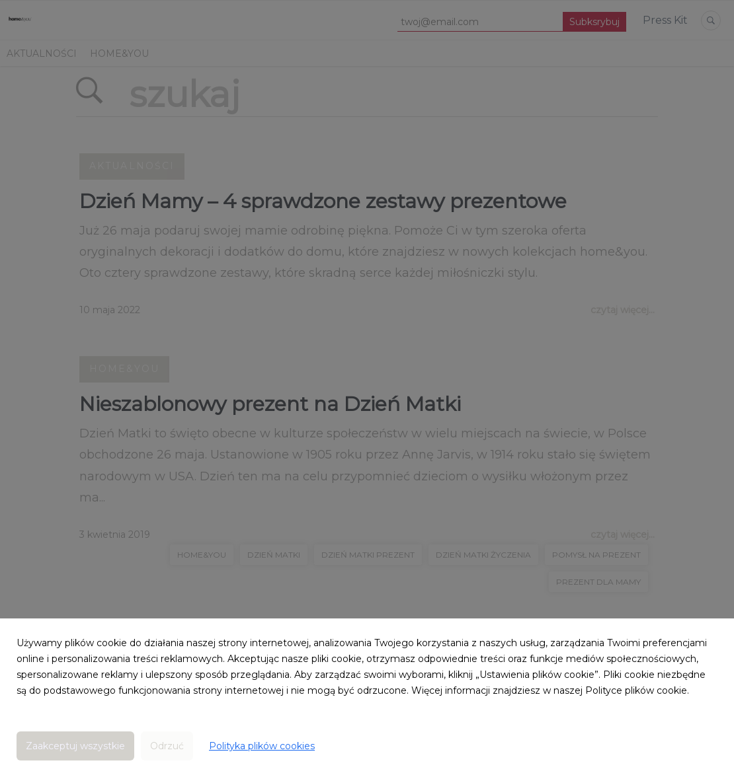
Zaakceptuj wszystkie (75, 746)
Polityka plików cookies (262, 746)
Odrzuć (167, 746)
